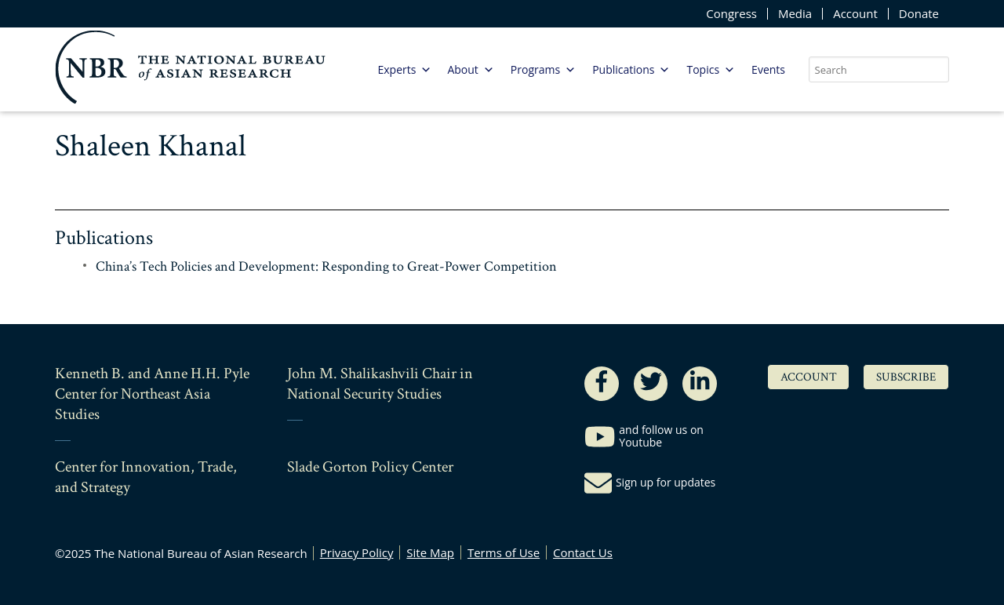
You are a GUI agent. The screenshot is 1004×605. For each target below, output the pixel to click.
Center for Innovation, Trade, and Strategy (146, 477)
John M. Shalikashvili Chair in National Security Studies (380, 383)
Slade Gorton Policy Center (370, 467)
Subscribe (906, 377)
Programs (543, 70)
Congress (731, 14)
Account (855, 14)
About (470, 70)
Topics (710, 70)
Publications (631, 70)
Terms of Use (503, 552)
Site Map (430, 552)
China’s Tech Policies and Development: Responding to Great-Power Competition (326, 266)
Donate (919, 14)
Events (768, 69)
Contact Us (583, 552)
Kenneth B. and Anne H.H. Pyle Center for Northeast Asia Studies (152, 394)
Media (795, 14)
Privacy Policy (357, 552)
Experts (404, 70)
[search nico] (879, 69)
